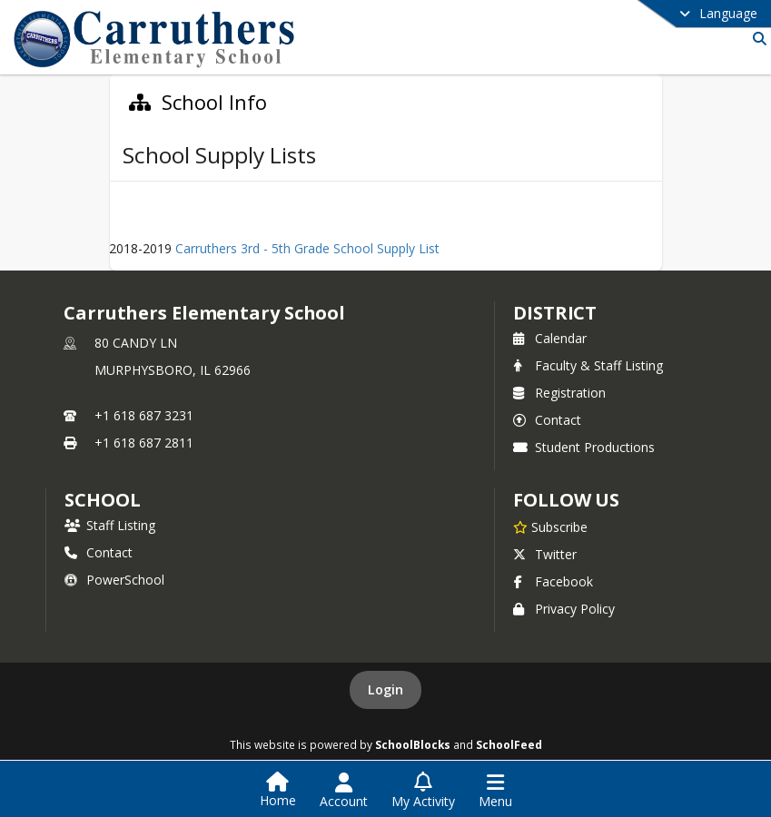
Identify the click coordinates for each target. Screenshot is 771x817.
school (102, 499)
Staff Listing (109, 525)
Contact (547, 419)
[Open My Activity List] (423, 791)
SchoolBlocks (412, 744)
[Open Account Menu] (344, 791)
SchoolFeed (509, 744)
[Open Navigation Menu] (495, 791)
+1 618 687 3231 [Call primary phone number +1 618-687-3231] (143, 415)
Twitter (545, 554)
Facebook (553, 581)
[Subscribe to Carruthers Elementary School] (550, 526)
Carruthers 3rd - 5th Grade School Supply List (307, 248)
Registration (559, 392)
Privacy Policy (564, 608)
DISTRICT (555, 312)
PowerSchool (114, 579)
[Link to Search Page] (756, 38)
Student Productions (584, 447)
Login (385, 689)
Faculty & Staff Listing (588, 365)
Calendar (550, 338)
